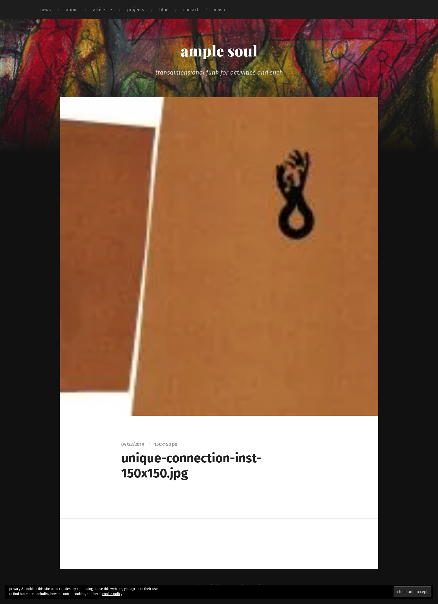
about (72, 9)
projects (135, 9)
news (45, 9)
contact (191, 9)
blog (163, 9)
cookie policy (112, 594)
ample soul (218, 50)
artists (99, 9)
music (220, 9)
